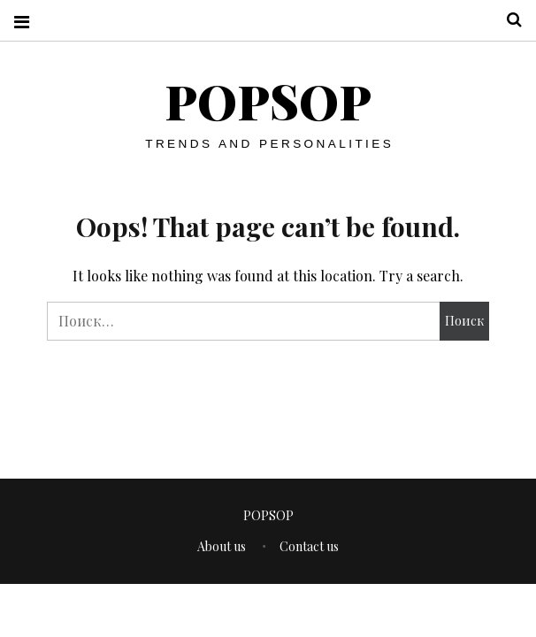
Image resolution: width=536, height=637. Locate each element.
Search (507, 19)
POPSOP (268, 101)
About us (221, 546)
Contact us (309, 546)
